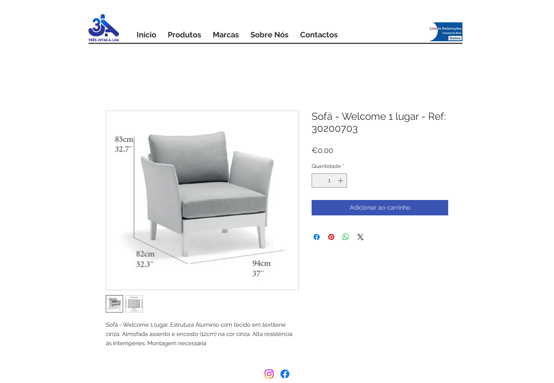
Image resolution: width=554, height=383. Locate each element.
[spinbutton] (329, 180)
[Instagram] (269, 374)
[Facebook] (285, 374)
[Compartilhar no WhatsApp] (345, 237)
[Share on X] (360, 237)
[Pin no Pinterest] (331, 237)
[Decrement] (317, 180)
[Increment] (341, 180)
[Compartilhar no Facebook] (316, 237)
